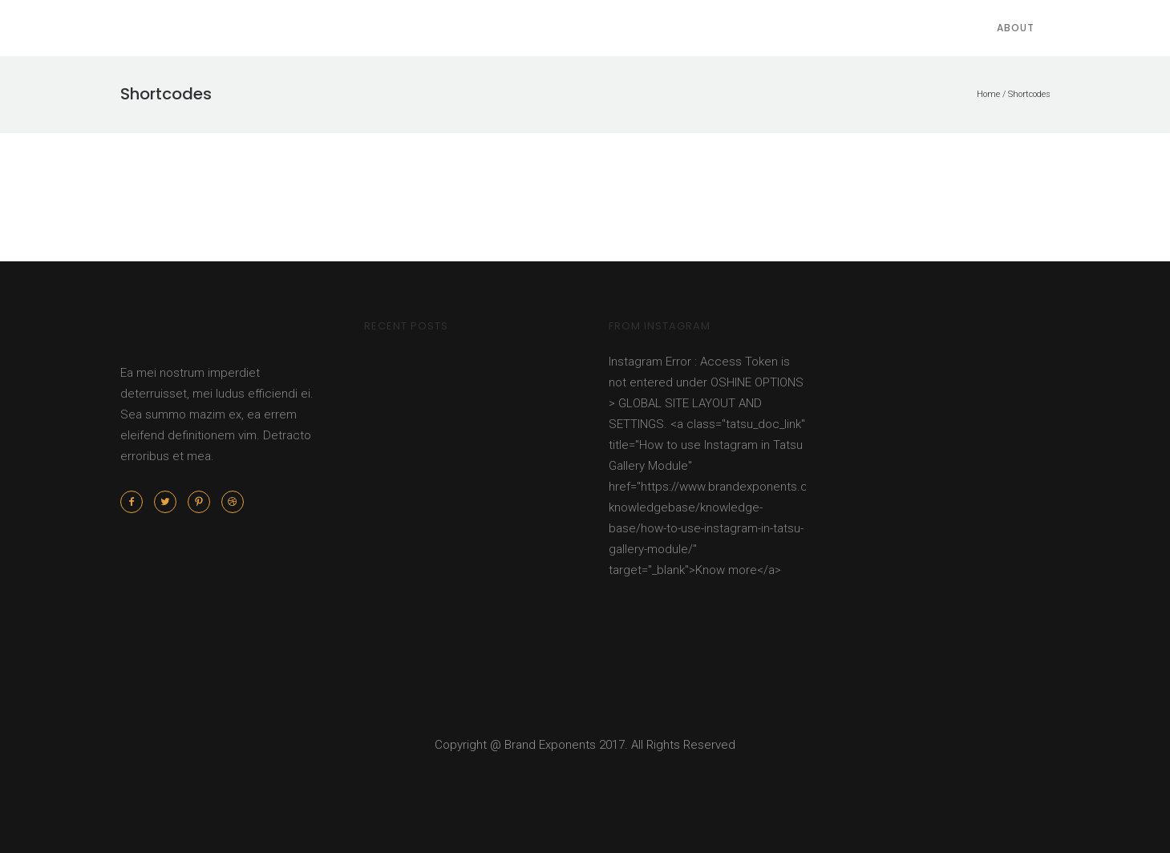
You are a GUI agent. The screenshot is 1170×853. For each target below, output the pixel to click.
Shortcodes (1029, 94)
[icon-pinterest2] (203, 502)
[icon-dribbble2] (232, 502)
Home (988, 94)
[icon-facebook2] (135, 502)
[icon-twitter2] (169, 502)
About (1015, 27)
